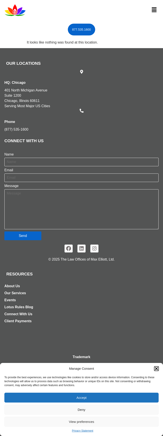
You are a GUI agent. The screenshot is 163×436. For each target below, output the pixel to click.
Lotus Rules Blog (18, 307)
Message (11, 186)
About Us (12, 286)
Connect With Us (18, 314)
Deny (81, 409)
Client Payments (18, 321)
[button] (156, 368)
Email (8, 170)
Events (10, 300)
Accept (82, 397)
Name (9, 154)
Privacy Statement (82, 430)
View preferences (81, 422)
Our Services (15, 293)
